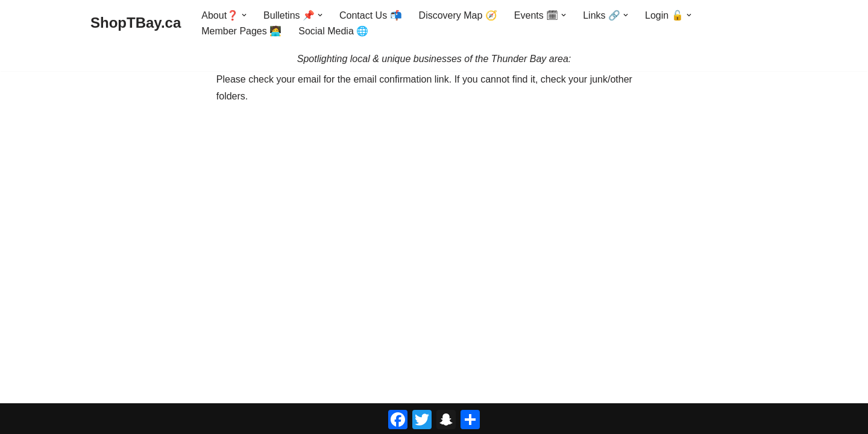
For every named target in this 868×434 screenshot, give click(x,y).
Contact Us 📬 (370, 15)
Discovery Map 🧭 (458, 15)
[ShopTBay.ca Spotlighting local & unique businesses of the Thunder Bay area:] (135, 23)
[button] (244, 15)
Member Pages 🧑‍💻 (241, 31)
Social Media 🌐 (333, 31)
